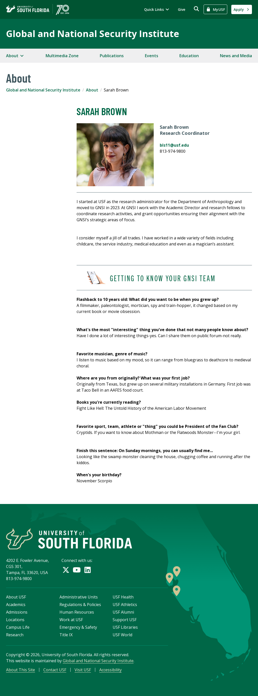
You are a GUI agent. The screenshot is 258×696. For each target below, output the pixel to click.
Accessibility (110, 670)
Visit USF (83, 670)
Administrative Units (78, 597)
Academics (15, 604)
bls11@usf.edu (174, 145)
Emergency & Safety (78, 627)
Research (14, 635)
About (92, 90)
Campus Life (17, 627)
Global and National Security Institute (92, 33)
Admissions (16, 612)
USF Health (123, 597)
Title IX (66, 635)
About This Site (20, 670)
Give (181, 9)
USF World (122, 635)
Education (189, 55)
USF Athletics (125, 604)
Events (151, 55)
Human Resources (76, 612)
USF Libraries (125, 627)
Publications (112, 55)
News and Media (236, 55)
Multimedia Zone (62, 55)
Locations (15, 619)
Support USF (125, 619)
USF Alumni (123, 612)
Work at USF (71, 619)
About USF (16, 597)
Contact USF (54, 670)
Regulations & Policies (80, 604)
